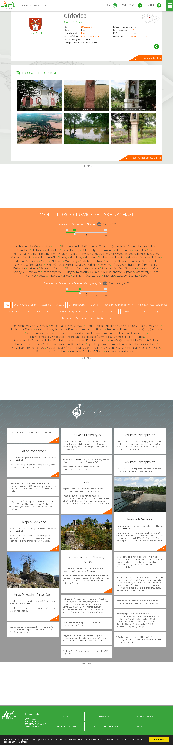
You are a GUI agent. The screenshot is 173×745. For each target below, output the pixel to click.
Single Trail (159, 311)
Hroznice (73, 254)
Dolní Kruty (88, 250)
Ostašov (80, 264)
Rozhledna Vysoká (37, 333)
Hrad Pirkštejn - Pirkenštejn (102, 326)
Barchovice (20, 246)
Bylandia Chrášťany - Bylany (143, 348)
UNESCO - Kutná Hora (144, 340)
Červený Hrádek (137, 246)
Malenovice (106, 257)
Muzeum (66, 318)
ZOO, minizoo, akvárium (25, 304)
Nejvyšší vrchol (129, 311)
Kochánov (153, 254)
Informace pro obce (141, 716)
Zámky (37, 311)
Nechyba (85, 261)
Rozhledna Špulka (113, 348)
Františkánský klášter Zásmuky (29, 326)
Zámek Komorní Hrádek (129, 337)
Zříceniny (49, 311)
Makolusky (76, 257)
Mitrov (45, 261)
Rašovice (33, 268)
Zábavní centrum (84, 318)
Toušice (94, 272)
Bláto (56, 246)
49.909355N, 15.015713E (92, 36)
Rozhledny (14, 311)
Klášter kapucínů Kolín (60, 348)
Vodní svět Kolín (119, 340)
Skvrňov (118, 268)
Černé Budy (119, 246)
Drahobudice (124, 250)
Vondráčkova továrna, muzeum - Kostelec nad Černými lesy (111, 333)
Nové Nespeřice (23, 264)
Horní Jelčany (41, 254)
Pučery (142, 264)
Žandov (96, 275)
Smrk (142, 268)
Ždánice (133, 275)
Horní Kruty (58, 254)
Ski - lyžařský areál (77, 304)
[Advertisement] (86, 187)
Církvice (75, 15)
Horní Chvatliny (21, 254)
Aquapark (46, 304)
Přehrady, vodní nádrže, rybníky (118, 304)
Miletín (20, 261)
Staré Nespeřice (52, 272)
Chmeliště (23, 250)
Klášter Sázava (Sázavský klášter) (140, 326)
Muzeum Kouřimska (92, 329)
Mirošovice (32, 261)
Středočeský (86, 27)
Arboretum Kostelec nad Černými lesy (89, 337)
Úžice (155, 272)
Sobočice (153, 268)
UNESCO (59, 304)
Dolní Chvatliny (70, 250)
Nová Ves (134, 261)
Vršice (86, 275)
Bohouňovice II (70, 246)
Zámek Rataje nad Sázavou (67, 326)
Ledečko (52, 257)
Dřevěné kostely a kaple (70, 311)
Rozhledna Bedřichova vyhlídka (32, 340)
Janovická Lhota (101, 254)
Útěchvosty (142, 272)
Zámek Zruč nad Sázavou (121, 351)
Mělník (156, 257)
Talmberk (82, 272)
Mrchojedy (71, 261)
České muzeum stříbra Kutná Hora (64, 344)
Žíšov (144, 275)
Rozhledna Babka (96, 340)
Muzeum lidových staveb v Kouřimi (57, 329)
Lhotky (63, 257)
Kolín (83, 33)
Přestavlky (118, 264)
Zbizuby (122, 275)
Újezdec (129, 272)
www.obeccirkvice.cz (139, 36)
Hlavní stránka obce (151, 58)
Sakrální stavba (104, 318)
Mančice (133, 257)
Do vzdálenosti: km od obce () (73, 283)
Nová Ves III (149, 261)
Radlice (153, 264)
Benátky (46, 246)
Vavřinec (31, 275)
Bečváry (34, 246)
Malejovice (91, 257)
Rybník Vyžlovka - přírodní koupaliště (110, 344)
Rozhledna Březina (22, 329)
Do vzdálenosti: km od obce (76, 224)
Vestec (43, 275)
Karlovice (139, 254)
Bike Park (145, 311)
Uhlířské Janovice (111, 272)
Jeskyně (102, 311)
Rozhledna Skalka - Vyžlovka (86, 351)
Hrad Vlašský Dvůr (145, 344)
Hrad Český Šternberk (149, 329)
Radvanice (19, 268)
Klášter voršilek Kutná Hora (28, 348)
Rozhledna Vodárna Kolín (68, 340)
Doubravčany (106, 250)
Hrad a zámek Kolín (88, 348)
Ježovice (117, 254)
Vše (7, 304)
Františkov (140, 250)
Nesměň (110, 261)
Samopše (82, 268)
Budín (84, 246)
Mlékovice (57, 261)
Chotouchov (38, 250)
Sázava (95, 268)
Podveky (105, 264)
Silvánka (106, 268)
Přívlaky (131, 264)
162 (132, 30)
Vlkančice (54, 275)
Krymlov (40, 257)
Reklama (104, 716)
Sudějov (69, 272)
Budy (94, 246)
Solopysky (19, 272)
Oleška (39, 264)
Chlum (153, 246)
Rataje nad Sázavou (52, 268)
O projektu (66, 716)
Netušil (122, 261)
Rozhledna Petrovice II (120, 329)
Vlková (66, 275)
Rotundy (90, 311)
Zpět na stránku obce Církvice (147, 157)
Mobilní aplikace (66, 726)
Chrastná (53, 250)
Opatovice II (66, 264)
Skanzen (95, 304)
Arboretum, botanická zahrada (152, 304)
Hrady (26, 311)
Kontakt (141, 726)
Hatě (151, 250)
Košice (15, 257)
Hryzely (84, 254)
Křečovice (26, 257)
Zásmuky (109, 275)
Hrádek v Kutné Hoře (28, 344)
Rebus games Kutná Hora (51, 351)
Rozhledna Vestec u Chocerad (46, 337)
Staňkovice (33, 272)
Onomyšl (51, 264)
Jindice (128, 254)
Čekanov (104, 246)
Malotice (120, 257)
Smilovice (131, 268)
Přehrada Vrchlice (61, 333)
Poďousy (92, 264)
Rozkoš (70, 268)
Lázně (114, 311)
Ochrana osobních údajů (103, 726)
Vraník (77, 275)
